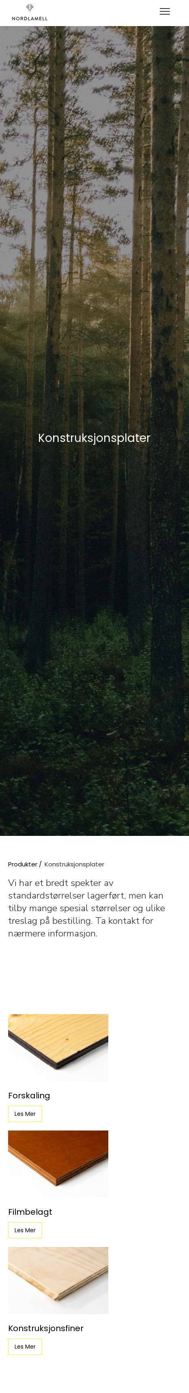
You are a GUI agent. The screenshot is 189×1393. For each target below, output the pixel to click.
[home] (29, 12)
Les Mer (25, 1114)
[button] (164, 12)
